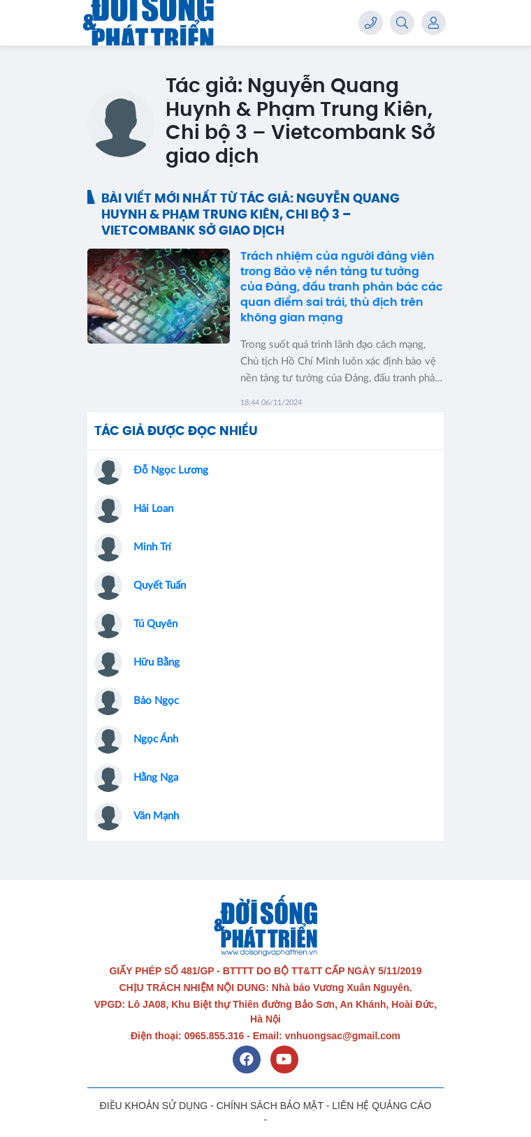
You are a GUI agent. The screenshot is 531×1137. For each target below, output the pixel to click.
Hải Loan (153, 509)
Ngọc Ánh (155, 739)
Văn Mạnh (156, 816)
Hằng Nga (155, 777)
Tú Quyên (155, 624)
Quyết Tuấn (159, 585)
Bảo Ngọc (156, 701)
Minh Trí (152, 547)
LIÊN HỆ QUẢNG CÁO (381, 1105)
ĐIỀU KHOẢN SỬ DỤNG (154, 1105)
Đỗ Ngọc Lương (170, 470)
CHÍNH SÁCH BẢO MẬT (270, 1105)
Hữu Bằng (156, 662)
